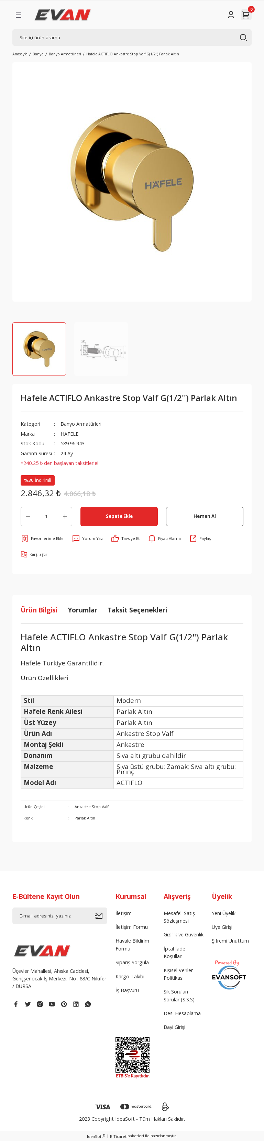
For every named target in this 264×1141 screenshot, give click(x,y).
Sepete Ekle (119, 516)
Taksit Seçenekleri (137, 610)
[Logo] (62, 15)
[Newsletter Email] (59, 916)
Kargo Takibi (130, 976)
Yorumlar (82, 610)
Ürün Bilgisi (39, 610)
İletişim (124, 913)
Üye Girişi (222, 927)
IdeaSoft (96, 1136)
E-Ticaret (118, 1136)
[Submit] (101, 916)
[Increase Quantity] (65, 516)
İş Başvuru (127, 990)
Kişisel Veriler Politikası (178, 974)
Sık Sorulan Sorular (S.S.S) (179, 995)
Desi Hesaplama (182, 1013)
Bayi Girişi (174, 1027)
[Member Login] (231, 14)
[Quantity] (46, 516)
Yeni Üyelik (223, 913)
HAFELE (69, 434)
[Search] (132, 37)
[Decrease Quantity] (28, 516)
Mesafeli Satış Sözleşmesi (179, 917)
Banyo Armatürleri (80, 424)
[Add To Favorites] (42, 538)
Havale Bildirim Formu (132, 944)
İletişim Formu (132, 927)
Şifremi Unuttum (230, 940)
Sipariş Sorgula (132, 962)
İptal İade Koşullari (174, 952)
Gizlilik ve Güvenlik (184, 934)
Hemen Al (205, 516)
